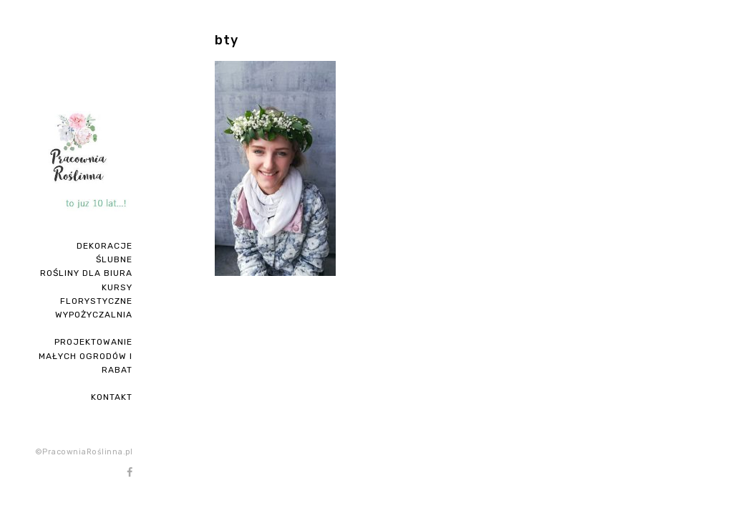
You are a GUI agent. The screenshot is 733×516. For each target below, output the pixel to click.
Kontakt (111, 397)
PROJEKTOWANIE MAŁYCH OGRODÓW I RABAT (85, 355)
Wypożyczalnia (93, 315)
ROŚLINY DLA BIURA (86, 273)
